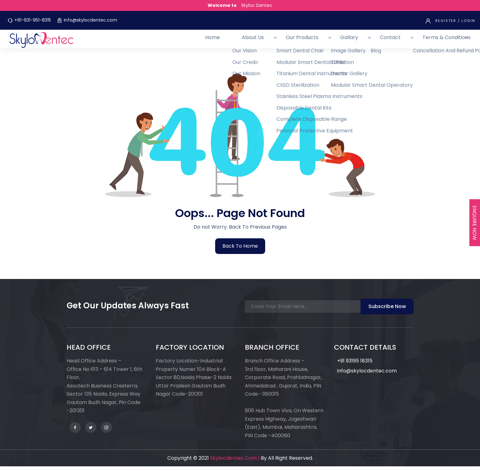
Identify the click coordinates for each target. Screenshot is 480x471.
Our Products (339, 41)
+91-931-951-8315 (32, 20)
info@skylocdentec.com (90, 20)
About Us (303, 41)
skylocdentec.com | (235, 462)
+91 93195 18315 (354, 365)
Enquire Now (474, 222)
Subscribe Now (387, 311)
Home (275, 41)
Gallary (374, 41)
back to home (240, 250)
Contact (402, 41)
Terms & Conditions (446, 41)
